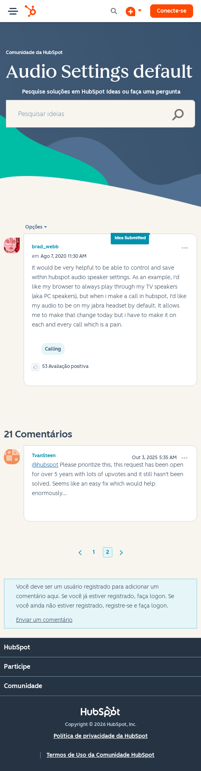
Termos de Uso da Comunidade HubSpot (100, 755)
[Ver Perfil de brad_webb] (45, 246)
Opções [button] (34, 227)
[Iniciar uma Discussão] (133, 11)
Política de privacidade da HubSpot (101, 736)
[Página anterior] (80, 552)
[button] (185, 248)
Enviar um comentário (44, 620)
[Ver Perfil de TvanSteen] (44, 454)
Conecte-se (171, 11)
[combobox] (100, 114)
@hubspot (45, 464)
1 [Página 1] (94, 552)
